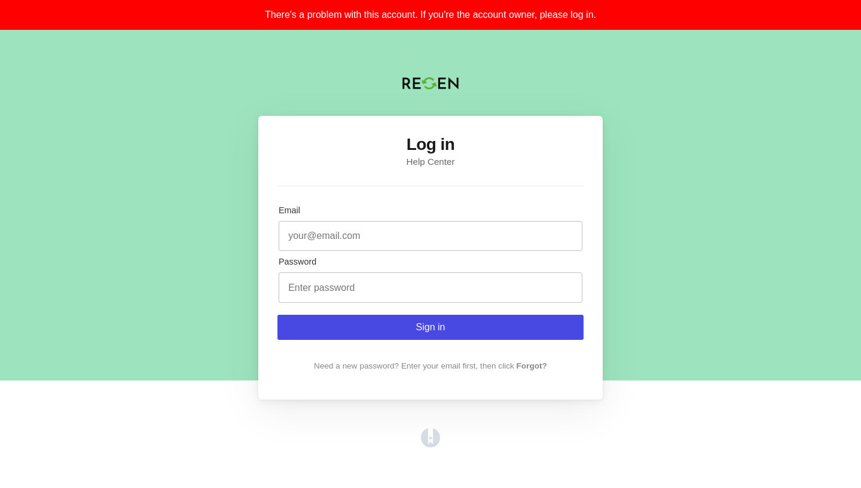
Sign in (430, 327)
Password (297, 261)
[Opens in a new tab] (430, 444)
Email (289, 210)
